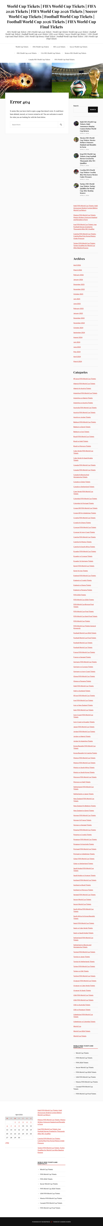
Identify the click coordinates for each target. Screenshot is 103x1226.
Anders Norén (65, 1222)
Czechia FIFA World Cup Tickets (84, 537)
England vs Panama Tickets (82, 590)
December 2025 (78, 284)
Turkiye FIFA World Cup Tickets (84, 976)
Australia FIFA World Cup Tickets (85, 407)
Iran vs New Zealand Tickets (83, 705)
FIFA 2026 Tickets (59, 47)
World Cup (77, 1026)
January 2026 (78, 279)
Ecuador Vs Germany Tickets (83, 561)
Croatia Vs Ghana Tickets (82, 523)
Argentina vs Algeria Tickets (83, 398)
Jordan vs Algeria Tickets (82, 736)
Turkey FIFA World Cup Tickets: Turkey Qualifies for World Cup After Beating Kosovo (84, 245)
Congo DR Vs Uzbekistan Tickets (84, 513)
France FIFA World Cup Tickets (84, 652)
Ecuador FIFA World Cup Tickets (84, 551)
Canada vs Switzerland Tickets (83, 487)
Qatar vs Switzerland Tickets (83, 863)
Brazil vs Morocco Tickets (82, 446)
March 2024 (77, 361)
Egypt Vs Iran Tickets (80, 571)
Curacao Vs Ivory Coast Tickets (84, 532)
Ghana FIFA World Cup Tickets (84, 676)
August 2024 (77, 337)
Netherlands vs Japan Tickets (83, 794)
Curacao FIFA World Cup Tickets (84, 527)
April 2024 (77, 356)
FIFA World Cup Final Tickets (65, 59)
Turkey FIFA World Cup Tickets (84, 966)
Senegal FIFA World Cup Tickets (84, 895)
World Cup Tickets (22, 47)
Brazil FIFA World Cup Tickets (83, 436)
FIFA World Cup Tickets (41, 47)
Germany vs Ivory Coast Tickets (84, 671)
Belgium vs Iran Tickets (81, 432)
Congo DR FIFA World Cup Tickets (85, 508)
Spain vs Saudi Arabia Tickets (83, 933)
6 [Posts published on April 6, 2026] (7, 1126)
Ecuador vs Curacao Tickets (82, 556)
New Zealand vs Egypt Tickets (83, 810)
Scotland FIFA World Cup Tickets (84, 880)
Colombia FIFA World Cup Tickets (85, 498)
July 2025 (76, 299)
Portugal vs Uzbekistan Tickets (84, 854)
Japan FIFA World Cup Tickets (83, 727)
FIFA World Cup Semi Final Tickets (85, 616)
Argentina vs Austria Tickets (83, 403)
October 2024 (78, 328)
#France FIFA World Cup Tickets (84, 379)
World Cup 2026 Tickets (81, 1031)
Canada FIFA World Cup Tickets (39, 59)
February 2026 (78, 275)
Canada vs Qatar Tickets (81, 482)
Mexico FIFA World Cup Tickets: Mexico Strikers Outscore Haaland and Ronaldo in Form (85, 217)
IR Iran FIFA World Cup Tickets (84, 695)
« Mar (7, 1143)
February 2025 (78, 308)
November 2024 (79, 323)
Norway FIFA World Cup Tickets (84, 815)
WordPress (46, 1222)
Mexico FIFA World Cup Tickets (75, 53)
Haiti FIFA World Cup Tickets (83, 686)
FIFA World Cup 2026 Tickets (27, 53)
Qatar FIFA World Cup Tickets (83, 859)
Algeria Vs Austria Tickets (82, 388)
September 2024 (79, 332)
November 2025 (79, 289)
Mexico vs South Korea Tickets (84, 772)
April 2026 (77, 265)
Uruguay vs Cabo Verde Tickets (84, 985)
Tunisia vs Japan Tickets (81, 957)
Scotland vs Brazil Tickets (82, 885)
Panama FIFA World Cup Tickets (84, 830)
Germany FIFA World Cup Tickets (85, 662)
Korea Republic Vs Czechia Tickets (85, 753)
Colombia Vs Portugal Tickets (83, 503)
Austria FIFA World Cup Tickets (84, 412)
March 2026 (77, 270)
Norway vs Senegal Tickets (82, 825)
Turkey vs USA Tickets (81, 971)
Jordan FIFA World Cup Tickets (84, 731)
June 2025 (77, 304)
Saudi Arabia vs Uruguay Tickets (84, 875)
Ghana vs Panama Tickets (82, 681)
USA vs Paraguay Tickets (81, 1010)
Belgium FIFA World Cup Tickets (84, 422)
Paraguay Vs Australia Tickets (83, 844)
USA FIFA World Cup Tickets (50, 53)
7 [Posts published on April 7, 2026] (11, 1126)
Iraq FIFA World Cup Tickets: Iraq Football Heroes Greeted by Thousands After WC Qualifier (85, 226)
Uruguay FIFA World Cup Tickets (84, 981)
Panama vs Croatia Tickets (82, 834)
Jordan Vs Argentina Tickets (83, 741)
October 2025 (78, 294)
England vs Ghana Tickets (82, 585)
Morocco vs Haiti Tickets (81, 782)
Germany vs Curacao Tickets (83, 667)
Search (75, 106)
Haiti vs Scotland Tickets (81, 691)
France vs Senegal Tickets (82, 657)
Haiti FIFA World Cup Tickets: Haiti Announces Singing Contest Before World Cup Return (85, 208)
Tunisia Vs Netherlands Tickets (84, 961)
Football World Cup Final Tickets (84, 638)
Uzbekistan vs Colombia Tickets (84, 1021)
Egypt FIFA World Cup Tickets (83, 566)
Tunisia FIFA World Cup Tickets (84, 952)
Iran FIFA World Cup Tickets (83, 700)
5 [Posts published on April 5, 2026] (30, 1122)
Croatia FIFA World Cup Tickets (84, 518)
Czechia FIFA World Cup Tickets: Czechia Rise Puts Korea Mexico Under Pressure (84, 236)
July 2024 (76, 342)
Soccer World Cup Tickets (78, 47)
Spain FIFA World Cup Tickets (83, 923)
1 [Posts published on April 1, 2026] (15, 1122)
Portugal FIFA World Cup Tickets (84, 849)
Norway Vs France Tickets (82, 820)
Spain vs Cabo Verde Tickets (83, 928)
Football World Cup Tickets (82, 643)
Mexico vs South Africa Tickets (83, 767)
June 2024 (77, 347)
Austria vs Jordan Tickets (82, 417)
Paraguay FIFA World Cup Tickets (85, 839)
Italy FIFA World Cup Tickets (83, 710)
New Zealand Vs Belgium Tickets (84, 806)
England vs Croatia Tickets (82, 580)
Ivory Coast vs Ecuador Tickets (84, 722)
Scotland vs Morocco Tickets (83, 890)
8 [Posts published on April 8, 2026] (15, 1126)
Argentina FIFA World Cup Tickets (85, 393)
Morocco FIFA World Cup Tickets (84, 777)
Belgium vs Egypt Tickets (81, 427)
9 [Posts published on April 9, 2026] (19, 1126)
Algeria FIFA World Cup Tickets (84, 383)
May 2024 (76, 352)
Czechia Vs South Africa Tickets (84, 547)
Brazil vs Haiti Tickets (80, 441)
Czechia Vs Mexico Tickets (82, 542)
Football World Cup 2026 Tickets (84, 633)
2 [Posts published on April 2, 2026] (19, 1122)
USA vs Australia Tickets (81, 1005)
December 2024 (78, 318)
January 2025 (78, 313)
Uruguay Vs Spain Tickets (82, 990)
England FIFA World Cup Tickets (84, 575)
